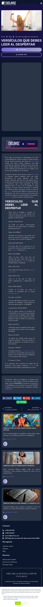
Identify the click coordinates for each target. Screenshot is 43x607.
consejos (14, 250)
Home (3, 36)
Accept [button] (17, 603)
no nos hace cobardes (27, 351)
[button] (7, 398)
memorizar (8, 197)
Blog (10, 36)
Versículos (32, 365)
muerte (33, 161)
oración (9, 191)
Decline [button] (25, 603)
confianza (25, 261)
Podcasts (5, 548)
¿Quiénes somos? (8, 546)
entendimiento (12, 293)
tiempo (34, 174)
